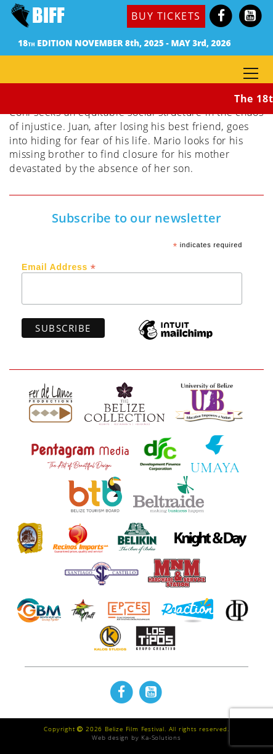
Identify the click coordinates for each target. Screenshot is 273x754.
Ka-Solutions (161, 737)
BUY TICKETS (166, 16)
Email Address (59, 266)
